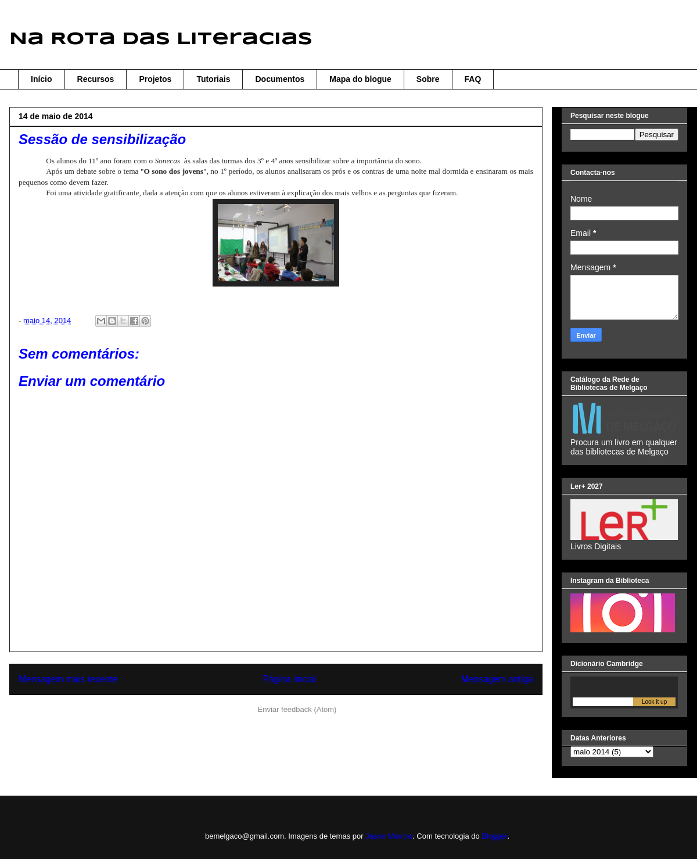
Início (41, 79)
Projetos (155, 79)
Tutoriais (213, 79)
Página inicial (289, 679)
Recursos (95, 79)
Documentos (279, 79)
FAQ (473, 79)
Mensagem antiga (497, 679)
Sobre (428, 79)
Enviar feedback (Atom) (297, 709)
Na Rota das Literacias (160, 39)
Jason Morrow (388, 836)
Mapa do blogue (360, 79)
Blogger (494, 836)
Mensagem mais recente (68, 679)
